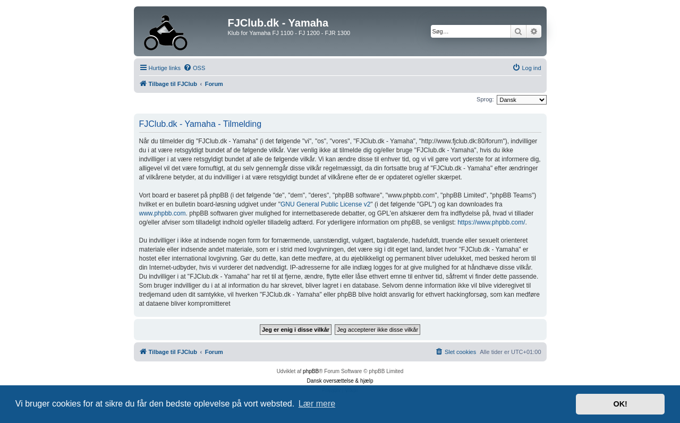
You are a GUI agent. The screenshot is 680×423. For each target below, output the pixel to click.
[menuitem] (194, 68)
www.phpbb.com (162, 213)
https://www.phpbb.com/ (491, 222)
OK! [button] (620, 404)
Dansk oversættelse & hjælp (340, 381)
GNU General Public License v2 (325, 204)
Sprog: (485, 99)
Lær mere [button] (317, 403)
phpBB (311, 371)
